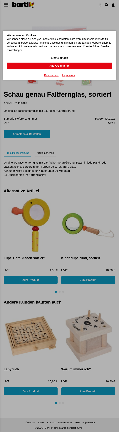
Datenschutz (51, 75)
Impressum (68, 75)
